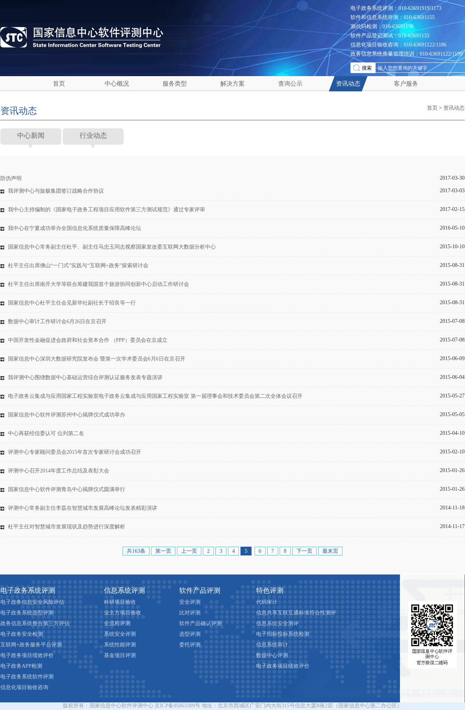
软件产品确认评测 (200, 623)
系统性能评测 (120, 645)
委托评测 (190, 645)
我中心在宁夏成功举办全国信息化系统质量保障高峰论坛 (74, 228)
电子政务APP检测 (21, 666)
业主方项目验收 (122, 613)
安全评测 (190, 602)
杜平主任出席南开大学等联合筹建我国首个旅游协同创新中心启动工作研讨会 (98, 284)
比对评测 (190, 613)
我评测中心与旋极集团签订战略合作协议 (56, 191)
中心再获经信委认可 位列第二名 (46, 433)
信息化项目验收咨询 (24, 687)
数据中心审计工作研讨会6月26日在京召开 (57, 321)
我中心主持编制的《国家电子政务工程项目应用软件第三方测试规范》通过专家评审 (106, 209)
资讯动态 (348, 83)
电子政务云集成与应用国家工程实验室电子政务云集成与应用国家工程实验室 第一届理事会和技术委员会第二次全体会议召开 (155, 396)
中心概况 (117, 83)
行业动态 (93, 135)
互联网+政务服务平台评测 (31, 645)
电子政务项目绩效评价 (27, 655)
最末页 (330, 551)
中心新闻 (31, 135)
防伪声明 (11, 178)
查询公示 (290, 83)
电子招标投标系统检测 (282, 634)
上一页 (189, 551)
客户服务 (406, 83)
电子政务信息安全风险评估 (32, 602)
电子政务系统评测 (27, 590)
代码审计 (266, 602)
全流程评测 (117, 623)
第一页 (163, 551)
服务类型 (174, 83)
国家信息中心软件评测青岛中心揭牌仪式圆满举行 (66, 489)
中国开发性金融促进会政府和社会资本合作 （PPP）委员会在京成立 (87, 340)
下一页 (304, 551)
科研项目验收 (120, 602)
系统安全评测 (120, 634)
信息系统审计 (272, 645)
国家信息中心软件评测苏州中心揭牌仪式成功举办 (66, 415)
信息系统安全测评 (277, 623)
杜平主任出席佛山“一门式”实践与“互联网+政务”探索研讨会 (78, 265)
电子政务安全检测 (21, 634)
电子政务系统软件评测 (27, 677)
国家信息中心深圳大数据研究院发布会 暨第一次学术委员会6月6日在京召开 (96, 359)
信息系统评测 (124, 590)
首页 (59, 83)
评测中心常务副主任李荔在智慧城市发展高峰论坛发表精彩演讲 (82, 508)
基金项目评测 (120, 655)
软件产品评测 (199, 590)
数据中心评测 (272, 655)
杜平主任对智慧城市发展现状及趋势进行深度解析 (66, 527)
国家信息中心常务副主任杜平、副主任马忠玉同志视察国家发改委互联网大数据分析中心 (112, 247)
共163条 (136, 551)
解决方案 (232, 83)
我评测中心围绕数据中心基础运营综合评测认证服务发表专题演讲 (85, 377)
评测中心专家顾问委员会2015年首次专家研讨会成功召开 (74, 452)
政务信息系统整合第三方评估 (35, 623)
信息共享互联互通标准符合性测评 (296, 613)
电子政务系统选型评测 (27, 613)
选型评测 (190, 634)
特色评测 (269, 590)
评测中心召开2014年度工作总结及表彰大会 (58, 471)
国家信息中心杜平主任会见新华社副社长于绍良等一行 (72, 303)
